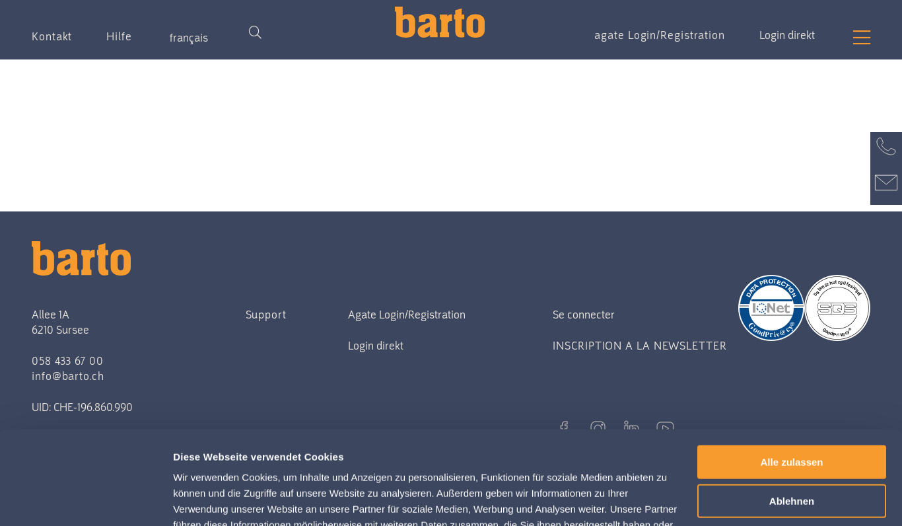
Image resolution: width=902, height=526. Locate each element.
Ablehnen (791, 408)
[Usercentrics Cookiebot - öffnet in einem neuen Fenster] (85, 500)
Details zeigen (209, 500)
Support (266, 314)
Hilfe (119, 36)
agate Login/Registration (659, 35)
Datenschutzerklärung (452, 463)
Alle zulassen (791, 369)
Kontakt (52, 36)
